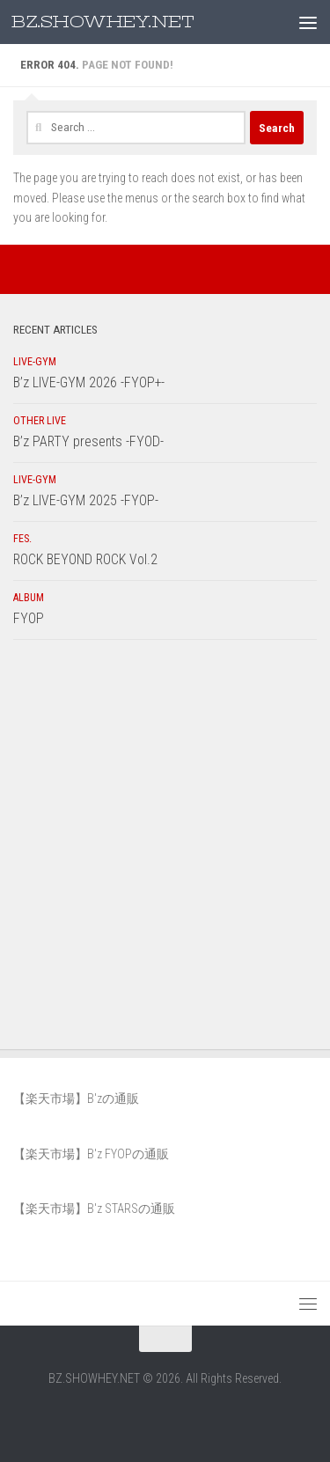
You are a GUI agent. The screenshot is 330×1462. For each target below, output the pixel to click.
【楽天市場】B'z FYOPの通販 (91, 1154)
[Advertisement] (165, 849)
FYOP (28, 618)
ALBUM (28, 597)
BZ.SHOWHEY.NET (102, 22)
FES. (22, 539)
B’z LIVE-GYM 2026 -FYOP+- (89, 382)
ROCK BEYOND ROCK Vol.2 (85, 559)
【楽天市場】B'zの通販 (76, 1098)
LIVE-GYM (34, 362)
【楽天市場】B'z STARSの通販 (94, 1208)
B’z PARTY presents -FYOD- (88, 441)
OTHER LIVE (39, 421)
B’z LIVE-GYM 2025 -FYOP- (85, 500)
